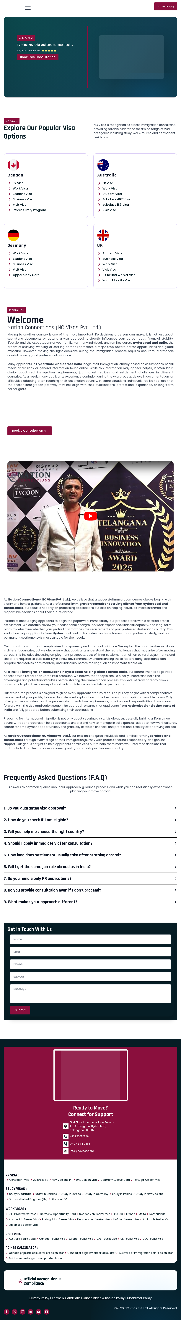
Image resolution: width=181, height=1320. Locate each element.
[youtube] (38, 1312)
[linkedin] (30, 1312)
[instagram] (22, 1312)
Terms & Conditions (66, 1298)
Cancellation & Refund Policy (104, 1298)
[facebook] (6, 1312)
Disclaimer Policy (139, 1298)
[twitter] (14, 1312)
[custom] (46, 1312)
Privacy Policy (39, 1298)
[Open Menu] (28, 8)
